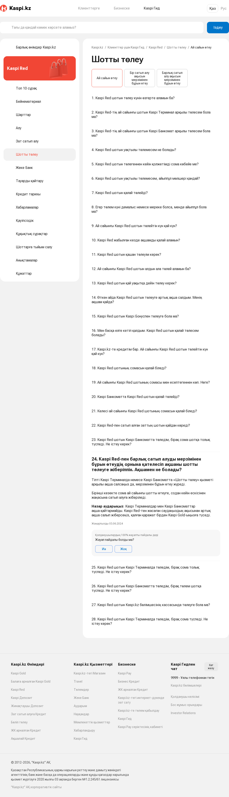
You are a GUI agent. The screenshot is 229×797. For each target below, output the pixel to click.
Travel (78, 681)
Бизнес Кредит (129, 681)
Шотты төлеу (176, 47)
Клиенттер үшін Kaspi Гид (126, 47)
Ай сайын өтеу (107, 78)
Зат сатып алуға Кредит (28, 714)
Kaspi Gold (18, 673)
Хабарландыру (84, 730)
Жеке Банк (81, 698)
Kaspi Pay (124, 673)
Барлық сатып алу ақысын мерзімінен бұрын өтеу (172, 78)
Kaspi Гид (80, 738)
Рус (224, 8)
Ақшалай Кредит (23, 738)
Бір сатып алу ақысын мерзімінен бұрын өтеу (139, 78)
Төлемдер (81, 689)
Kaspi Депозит (21, 698)
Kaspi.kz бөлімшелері (186, 685)
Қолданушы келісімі (185, 696)
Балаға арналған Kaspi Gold (30, 681)
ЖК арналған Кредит (26, 730)
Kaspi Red (156, 47)
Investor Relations (183, 713)
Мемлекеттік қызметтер (92, 722)
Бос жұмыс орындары (186, 705)
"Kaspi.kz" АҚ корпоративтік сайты (36, 787)
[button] (156, 506)
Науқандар (81, 714)
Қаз (212, 8)
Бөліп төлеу (19, 722)
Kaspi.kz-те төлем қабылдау (138, 710)
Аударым (80, 706)
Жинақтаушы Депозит (27, 706)
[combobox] (105, 27)
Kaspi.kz (97, 47)
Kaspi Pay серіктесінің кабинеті (140, 727)
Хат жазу (211, 667)
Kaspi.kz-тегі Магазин (89, 673)
